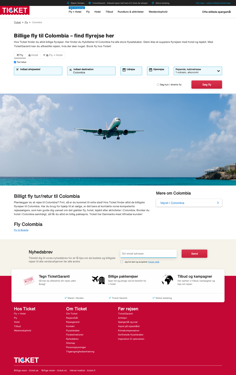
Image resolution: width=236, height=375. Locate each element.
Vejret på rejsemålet (129, 326)
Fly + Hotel (75, 12)
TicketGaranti (125, 313)
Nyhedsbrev (72, 339)
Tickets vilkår (153, 262)
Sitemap (70, 343)
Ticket (17, 22)
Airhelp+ (122, 318)
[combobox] (40, 72)
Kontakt (70, 326)
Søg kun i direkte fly (169, 84)
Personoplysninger (76, 347)
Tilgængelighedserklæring (80, 351)
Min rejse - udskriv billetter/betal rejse (213, 3)
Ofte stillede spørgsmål (216, 12)
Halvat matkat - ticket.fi (82, 370)
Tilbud (109, 12)
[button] (20, 55)
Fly (88, 12)
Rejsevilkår (72, 318)
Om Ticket (71, 313)
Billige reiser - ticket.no (54, 370)
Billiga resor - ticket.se (26, 370)
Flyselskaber (73, 330)
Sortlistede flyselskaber (130, 334)
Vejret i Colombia (172, 202)
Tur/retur (20, 62)
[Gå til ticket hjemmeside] (15, 10)
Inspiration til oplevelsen (131, 339)
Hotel (97, 12)
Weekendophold (158, 12)
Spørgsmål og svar (128, 322)
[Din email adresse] (148, 254)
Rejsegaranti (73, 322)
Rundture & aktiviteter (131, 12)
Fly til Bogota (21, 230)
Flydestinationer (74, 334)
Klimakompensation (128, 330)
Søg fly (206, 84)
